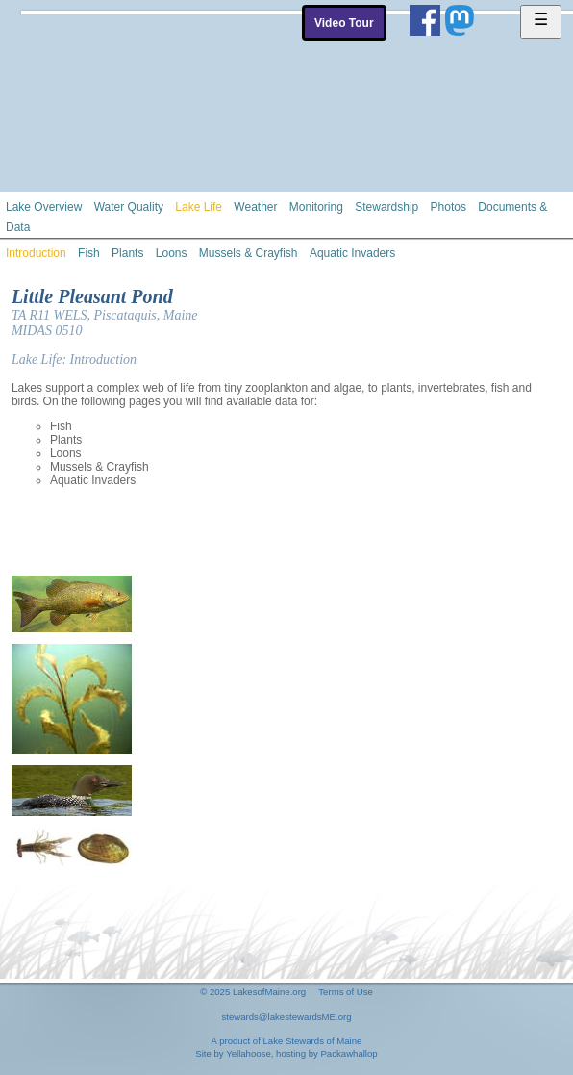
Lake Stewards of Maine (311, 1041)
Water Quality (128, 207)
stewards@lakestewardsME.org (286, 1016)
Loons (171, 253)
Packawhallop (348, 1053)
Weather (255, 207)
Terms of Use (345, 991)
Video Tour (344, 23)
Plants (127, 253)
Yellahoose (248, 1053)
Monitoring (316, 207)
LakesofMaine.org (269, 991)
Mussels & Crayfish (248, 253)
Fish (89, 253)
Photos (448, 207)
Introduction (36, 253)
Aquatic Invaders (352, 253)
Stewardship (386, 207)
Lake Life (198, 207)
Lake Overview (44, 207)
